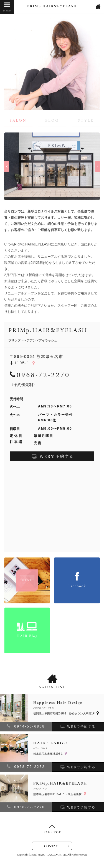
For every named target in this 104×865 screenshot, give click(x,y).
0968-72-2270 (26, 806)
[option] (52, 166)
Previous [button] (6, 166)
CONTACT (52, 846)
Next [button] (97, 166)
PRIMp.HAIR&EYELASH (52, 6)
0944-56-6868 (26, 726)
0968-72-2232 (26, 766)
